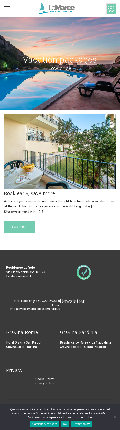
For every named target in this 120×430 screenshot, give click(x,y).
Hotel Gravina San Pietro (23, 342)
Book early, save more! (30, 193)
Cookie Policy (44, 379)
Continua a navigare (44, 423)
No (65, 423)
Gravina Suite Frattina (21, 347)
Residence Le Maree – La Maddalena (85, 342)
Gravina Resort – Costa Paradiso (83, 347)
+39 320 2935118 (48, 301)
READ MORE (19, 227)
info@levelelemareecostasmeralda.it (35, 309)
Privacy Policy (44, 383)
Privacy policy (81, 423)
